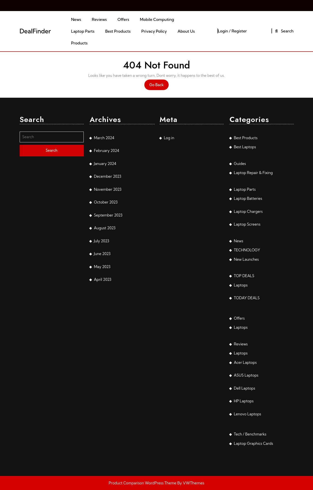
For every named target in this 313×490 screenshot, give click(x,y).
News (76, 19)
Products (79, 43)
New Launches (246, 326)
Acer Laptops (245, 429)
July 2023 (101, 308)
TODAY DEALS (247, 365)
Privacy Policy (154, 31)
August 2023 (105, 295)
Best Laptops (245, 214)
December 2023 (107, 243)
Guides (240, 231)
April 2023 (102, 346)
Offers (123, 19)
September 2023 (108, 282)
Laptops (241, 352)
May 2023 (102, 334)
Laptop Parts (83, 31)
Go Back (159, 86)
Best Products (118, 31)
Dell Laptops (244, 455)
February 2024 (106, 218)
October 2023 (106, 269)
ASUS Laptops (246, 442)
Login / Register (232, 30)
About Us (186, 31)
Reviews (99, 19)
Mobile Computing (157, 19)
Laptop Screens (247, 291)
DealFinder (35, 31)
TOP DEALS (244, 343)
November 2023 (108, 256)
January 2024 (105, 231)
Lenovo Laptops (247, 481)
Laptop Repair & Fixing (253, 240)
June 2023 (102, 321)
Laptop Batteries (248, 265)
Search (283, 30)
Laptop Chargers (248, 278)
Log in (169, 205)
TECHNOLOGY (247, 317)
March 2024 (104, 205)
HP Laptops (244, 468)
